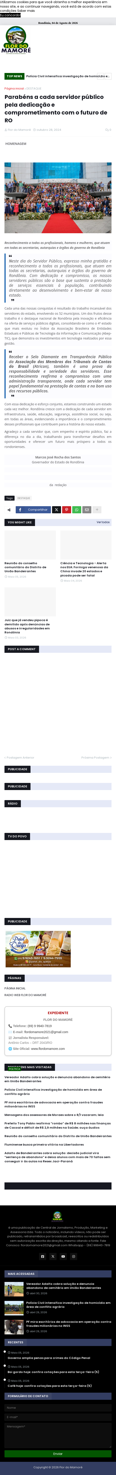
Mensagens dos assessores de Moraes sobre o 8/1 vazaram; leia (54, 1115)
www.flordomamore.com (48, 1049)
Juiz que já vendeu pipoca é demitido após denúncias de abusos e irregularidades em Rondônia (27, 626)
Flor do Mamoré (71, 1467)
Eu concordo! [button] (10, 15)
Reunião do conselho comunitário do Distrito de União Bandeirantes (25, 567)
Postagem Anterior (20, 757)
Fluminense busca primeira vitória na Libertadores (44, 1145)
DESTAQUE (34, 88)
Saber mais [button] (26, 10)
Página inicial (14, 88)
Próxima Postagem (95, 757)
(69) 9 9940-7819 (40, 1026)
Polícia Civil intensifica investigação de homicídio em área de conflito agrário (68, 77)
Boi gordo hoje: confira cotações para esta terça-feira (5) (53, 1372)
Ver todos (103, 522)
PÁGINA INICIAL (14, 988)
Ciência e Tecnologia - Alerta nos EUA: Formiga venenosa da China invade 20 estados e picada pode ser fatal (84, 569)
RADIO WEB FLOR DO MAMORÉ (25, 995)
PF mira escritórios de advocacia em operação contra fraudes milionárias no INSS (53, 1105)
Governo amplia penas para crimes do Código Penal (49, 1358)
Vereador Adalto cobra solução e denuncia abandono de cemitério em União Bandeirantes (57, 1079)
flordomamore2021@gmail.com (46, 1032)
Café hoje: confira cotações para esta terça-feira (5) (50, 1386)
